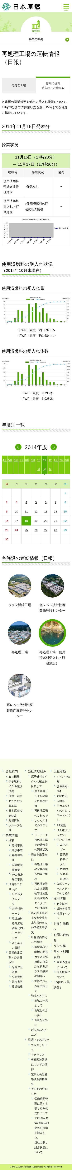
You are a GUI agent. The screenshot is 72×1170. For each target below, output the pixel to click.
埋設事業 (17, 850)
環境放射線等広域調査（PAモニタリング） (17, 928)
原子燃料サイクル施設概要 (15, 786)
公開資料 (17, 976)
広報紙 (61, 800)
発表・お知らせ (38, 1039)
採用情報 (60, 898)
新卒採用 (62, 903)
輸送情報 (17, 986)
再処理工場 (19, 85)
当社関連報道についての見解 (39, 1064)
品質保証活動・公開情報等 (15, 957)
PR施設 (61, 825)
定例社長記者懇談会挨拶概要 (39, 1079)
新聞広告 (62, 795)
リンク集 (60, 945)
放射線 (64, 869)
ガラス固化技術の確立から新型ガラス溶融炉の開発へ (41, 966)
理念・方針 (15, 795)
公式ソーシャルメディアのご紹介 (63, 888)
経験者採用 (63, 908)
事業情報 (36, 31)
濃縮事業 (17, 845)
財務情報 (14, 820)
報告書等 (17, 981)
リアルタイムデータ (17, 899)
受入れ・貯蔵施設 (53, 85)
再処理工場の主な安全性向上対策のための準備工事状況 (39, 922)
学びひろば (63, 839)
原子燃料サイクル (64, 859)
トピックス (38, 1054)
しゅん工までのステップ (41, 825)
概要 (11, 840)
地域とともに (39, 995)
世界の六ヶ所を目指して (41, 986)
